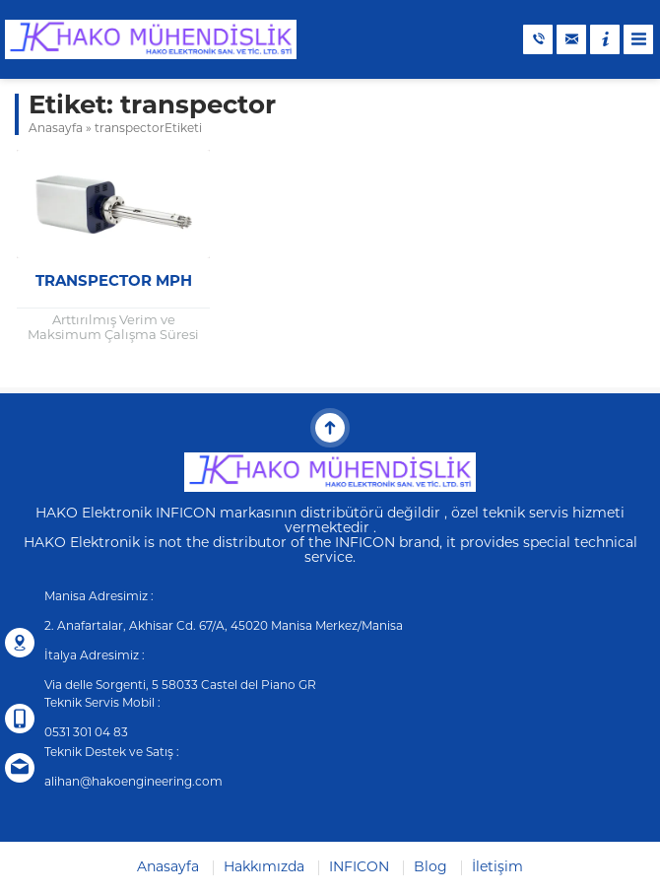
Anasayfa (56, 129)
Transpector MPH (113, 282)
